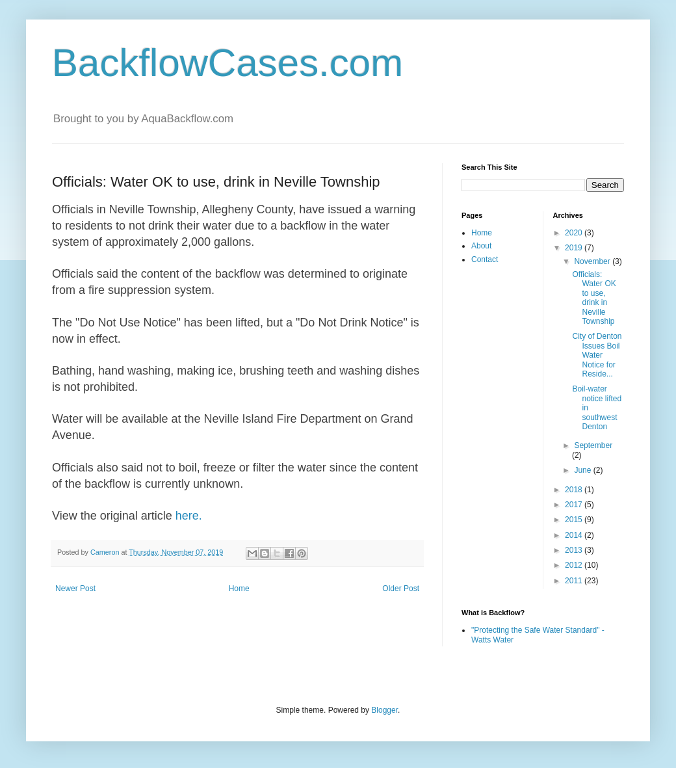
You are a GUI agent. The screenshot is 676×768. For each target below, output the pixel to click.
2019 (574, 247)
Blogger (384, 710)
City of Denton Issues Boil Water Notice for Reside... (596, 355)
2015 (574, 519)
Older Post (400, 588)
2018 (574, 489)
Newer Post (75, 588)
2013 (574, 550)
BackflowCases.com (227, 63)
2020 (574, 232)
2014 (574, 535)
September (593, 445)
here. (189, 515)
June (583, 470)
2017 (574, 504)
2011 (574, 580)
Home (239, 588)
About (481, 245)
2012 (574, 565)
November (593, 261)
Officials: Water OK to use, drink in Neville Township (594, 298)
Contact (484, 259)
